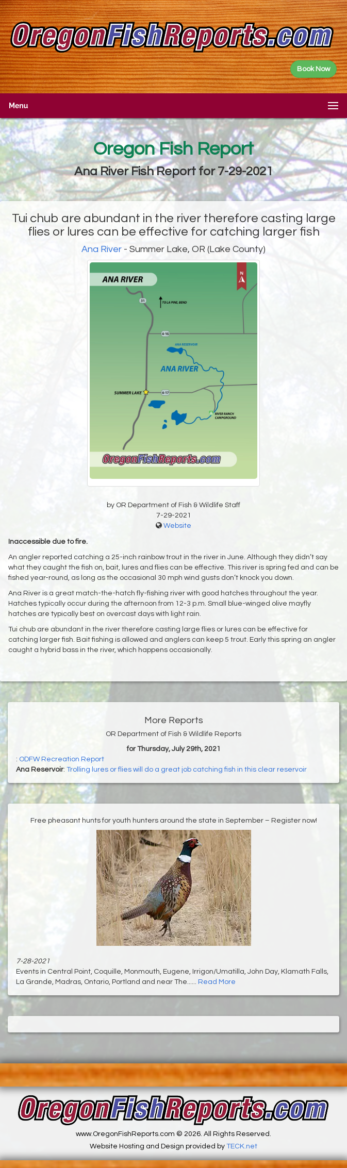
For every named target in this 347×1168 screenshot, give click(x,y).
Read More (217, 982)
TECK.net (241, 1146)
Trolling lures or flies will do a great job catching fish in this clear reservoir (187, 769)
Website (177, 525)
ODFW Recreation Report (61, 759)
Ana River (101, 249)
